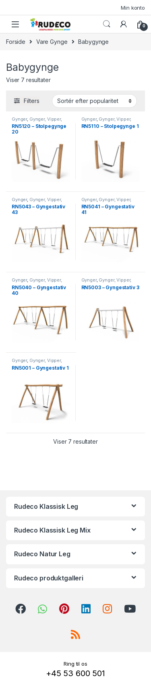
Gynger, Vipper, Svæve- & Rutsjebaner (37, 121)
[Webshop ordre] (94, 101)
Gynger (19, 119)
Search (106, 24)
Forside (15, 41)
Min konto (133, 7)
